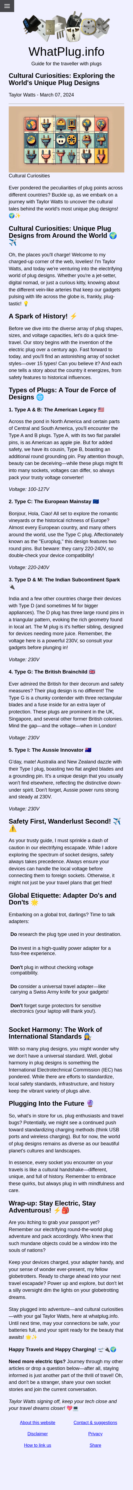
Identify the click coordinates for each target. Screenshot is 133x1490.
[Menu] (7, 6)
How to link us (37, 1445)
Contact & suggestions (95, 1422)
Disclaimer (38, 1434)
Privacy (95, 1434)
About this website (37, 1422)
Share (95, 1445)
